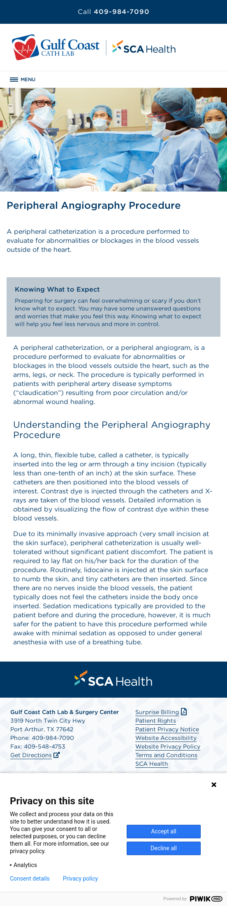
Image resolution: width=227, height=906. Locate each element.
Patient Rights (155, 720)
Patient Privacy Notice (167, 729)
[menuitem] (113, 678)
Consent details (30, 878)
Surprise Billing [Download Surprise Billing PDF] (161, 712)
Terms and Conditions (166, 755)
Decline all (164, 848)
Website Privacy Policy (167, 746)
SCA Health (151, 763)
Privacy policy (80, 878)
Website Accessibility (166, 738)
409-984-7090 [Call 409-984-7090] (114, 12)
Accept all (163, 831)
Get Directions (31, 755)
